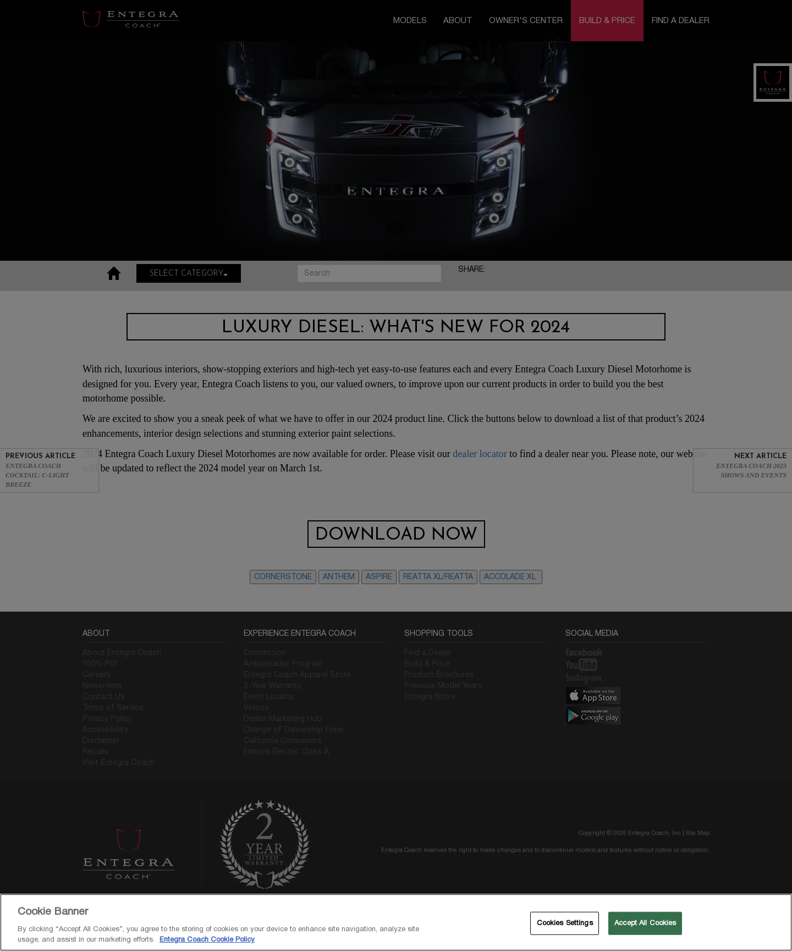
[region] (396, 922)
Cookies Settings (565, 922)
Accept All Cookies (645, 922)
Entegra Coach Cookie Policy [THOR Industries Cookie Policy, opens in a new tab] (207, 939)
